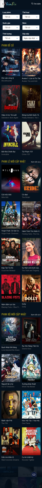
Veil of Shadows (7, 387)
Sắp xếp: (25, 34)
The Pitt (4, 423)
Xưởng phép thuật (29, 384)
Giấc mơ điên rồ (7, 457)
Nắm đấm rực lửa (8, 304)
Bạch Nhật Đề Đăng (9, 347)
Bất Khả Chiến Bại (8, 152)
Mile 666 (4, 197)
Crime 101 (26, 154)
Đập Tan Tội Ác (7, 268)
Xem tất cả (36, 162)
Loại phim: (7, 12)
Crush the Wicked (8, 270)
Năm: (24, 23)
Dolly (24, 304)
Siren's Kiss (26, 349)
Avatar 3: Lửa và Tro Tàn (31, 78)
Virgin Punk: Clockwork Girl (11, 233)
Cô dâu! (25, 195)
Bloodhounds (6, 81)
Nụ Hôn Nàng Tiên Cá (30, 346)
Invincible (5, 154)
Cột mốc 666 (6, 195)
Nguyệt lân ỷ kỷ (7, 384)
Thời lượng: (7, 34)
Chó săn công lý (7, 78)
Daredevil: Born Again (9, 118)
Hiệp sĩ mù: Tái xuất (9, 115)
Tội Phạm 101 (27, 152)
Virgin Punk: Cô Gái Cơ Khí (11, 231)
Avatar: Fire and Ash (29, 81)
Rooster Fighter (28, 460)
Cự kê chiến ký (27, 457)
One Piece (26, 423)
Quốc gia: (6, 23)
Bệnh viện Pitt (6, 421)
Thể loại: (26, 12)
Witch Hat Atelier (28, 387)
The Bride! (26, 197)
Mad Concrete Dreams (10, 460)
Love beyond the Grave (10, 350)
